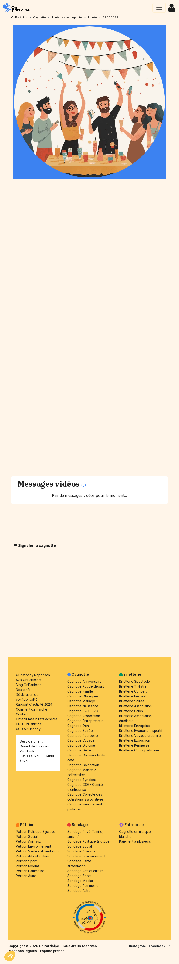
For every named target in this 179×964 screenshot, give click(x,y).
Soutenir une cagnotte (67, 17)
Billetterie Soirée (132, 701)
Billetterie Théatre (133, 686)
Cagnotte (39, 17)
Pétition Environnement (33, 846)
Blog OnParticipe (29, 685)
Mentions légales (23, 951)
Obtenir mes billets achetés (37, 719)
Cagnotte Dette (79, 750)
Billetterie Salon (131, 711)
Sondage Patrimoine (83, 886)
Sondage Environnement (86, 856)
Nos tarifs (23, 690)
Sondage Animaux (81, 851)
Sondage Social (79, 846)
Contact (22, 714)
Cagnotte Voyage (81, 740)
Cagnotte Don (78, 726)
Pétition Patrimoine (30, 871)
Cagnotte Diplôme (81, 745)
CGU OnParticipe (29, 724)
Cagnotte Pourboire (82, 735)
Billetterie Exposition (134, 740)
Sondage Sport (79, 876)
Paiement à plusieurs (135, 841)
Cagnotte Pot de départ (85, 686)
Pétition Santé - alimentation (37, 851)
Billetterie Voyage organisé (140, 735)
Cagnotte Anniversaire (84, 681)
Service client (31, 741)
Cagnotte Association (83, 716)
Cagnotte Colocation (83, 765)
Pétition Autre (26, 876)
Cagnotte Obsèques (83, 696)
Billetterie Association (135, 706)
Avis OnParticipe (28, 680)
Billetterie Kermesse (134, 745)
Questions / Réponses (33, 675)
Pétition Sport (26, 861)
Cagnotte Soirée (80, 731)
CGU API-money (28, 729)
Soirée (92, 17)
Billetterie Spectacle (134, 681)
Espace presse (52, 951)
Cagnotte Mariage (81, 701)
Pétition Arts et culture (32, 856)
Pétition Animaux (28, 841)
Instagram (138, 946)
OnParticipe (19, 17)
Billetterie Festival (132, 696)
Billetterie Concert (133, 691)
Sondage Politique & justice (88, 841)
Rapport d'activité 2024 (34, 704)
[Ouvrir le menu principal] (159, 8)
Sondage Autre (79, 890)
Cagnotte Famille (80, 691)
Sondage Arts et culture (85, 871)
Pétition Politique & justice (35, 832)
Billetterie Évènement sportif (140, 731)
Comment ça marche (31, 709)
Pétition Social (27, 836)
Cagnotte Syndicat (81, 780)
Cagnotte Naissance (82, 706)
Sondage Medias (80, 881)
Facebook (157, 946)
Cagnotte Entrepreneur (85, 721)
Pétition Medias (27, 866)
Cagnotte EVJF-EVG (82, 711)
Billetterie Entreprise (134, 726)
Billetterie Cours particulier (139, 750)
